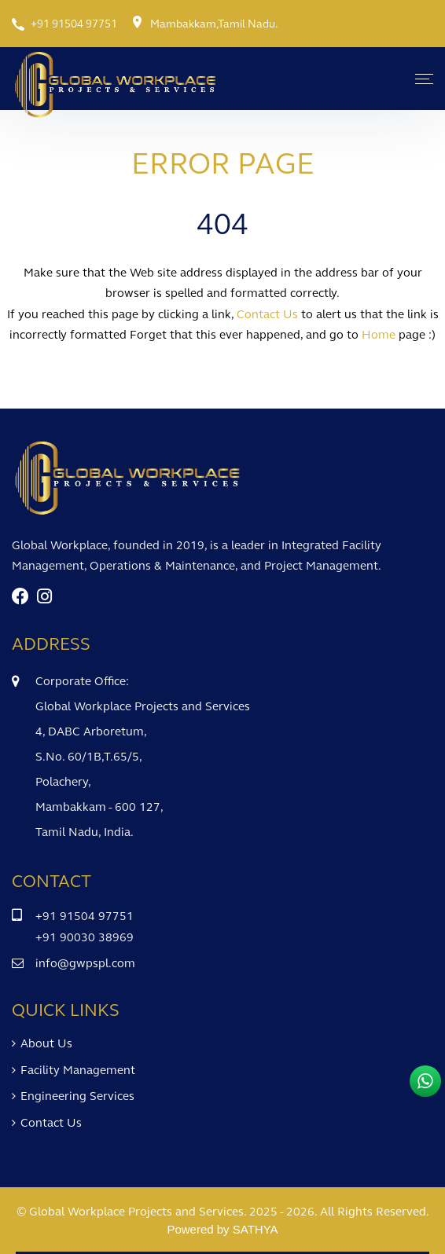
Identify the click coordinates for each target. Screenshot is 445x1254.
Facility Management (77, 1070)
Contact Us (51, 1123)
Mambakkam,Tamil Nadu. (214, 24)
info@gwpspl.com (85, 963)
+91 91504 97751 (74, 24)
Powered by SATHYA (222, 1229)
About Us (46, 1043)
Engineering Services (77, 1096)
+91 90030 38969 (84, 937)
